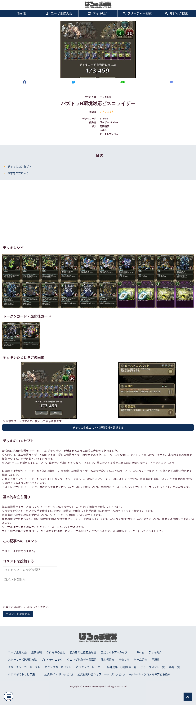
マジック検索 (176, 13)
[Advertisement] (98, 213)
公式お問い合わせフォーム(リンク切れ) (101, 674)
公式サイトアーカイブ (114, 652)
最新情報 (36, 652)
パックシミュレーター (89, 667)
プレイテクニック (52, 659)
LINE (122, 82)
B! (171, 82)
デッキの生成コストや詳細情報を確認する (98, 427)
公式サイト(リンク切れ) (58, 674)
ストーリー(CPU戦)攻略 (22, 659)
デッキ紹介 (98, 13)
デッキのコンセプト (19, 166)
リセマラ (124, 659)
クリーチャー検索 (137, 13)
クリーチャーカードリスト (24, 667)
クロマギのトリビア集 (21, 674)
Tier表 (19, 13)
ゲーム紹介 (140, 659)
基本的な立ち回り (18, 173)
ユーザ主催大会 (59, 13)
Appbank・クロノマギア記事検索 (149, 674)
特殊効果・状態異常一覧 (121, 667)
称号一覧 (174, 667)
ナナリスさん (107, 111)
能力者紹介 (107, 659)
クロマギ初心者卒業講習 (81, 659)
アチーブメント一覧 (153, 667)
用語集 (156, 659)
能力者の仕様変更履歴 (82, 652)
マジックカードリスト (58, 667)
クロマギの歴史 (55, 652)
